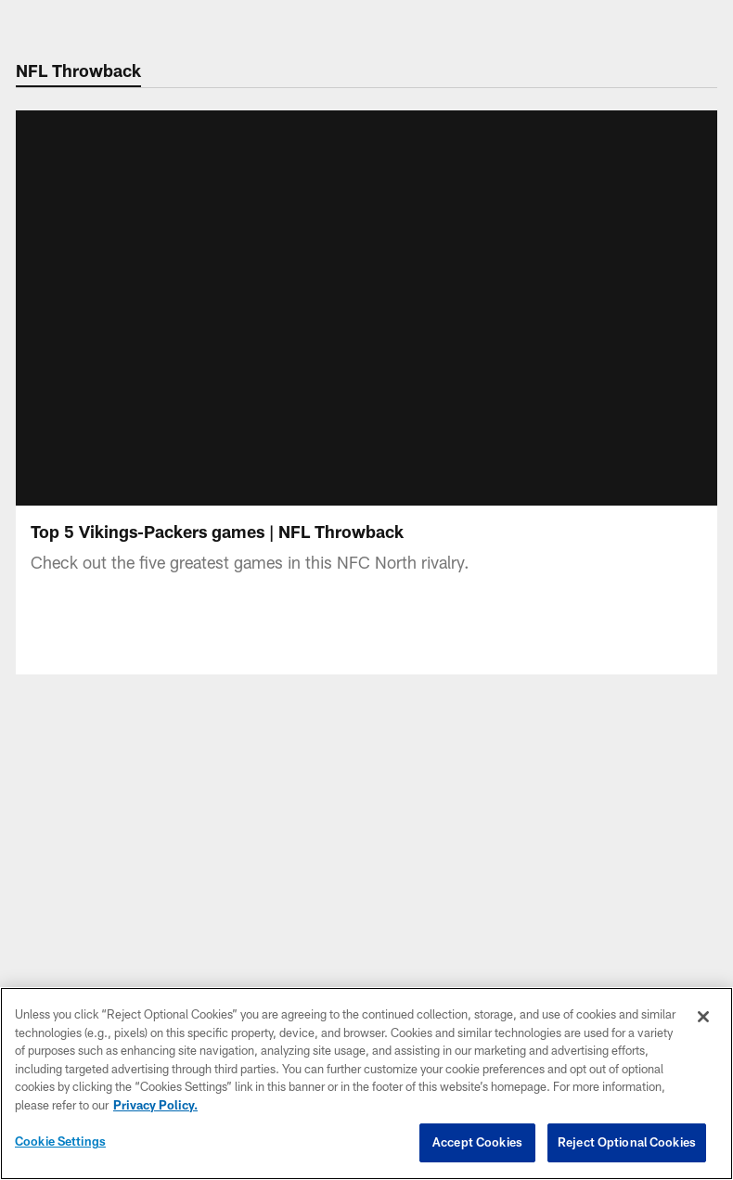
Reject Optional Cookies (627, 1142)
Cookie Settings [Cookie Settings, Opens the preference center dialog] (60, 1141)
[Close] (703, 1016)
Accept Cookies (477, 1142)
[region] (366, 1083)
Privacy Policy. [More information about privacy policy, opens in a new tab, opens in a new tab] (155, 1104)
